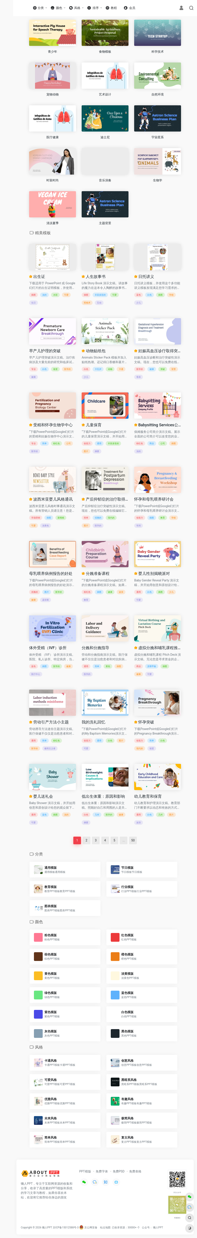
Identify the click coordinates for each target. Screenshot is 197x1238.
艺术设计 (105, 94)
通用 (99, 443)
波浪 (121, 592)
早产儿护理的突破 (45, 351)
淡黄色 (45, 525)
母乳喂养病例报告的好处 (50, 573)
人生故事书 (93, 276)
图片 (86, 451)
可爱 (66, 295)
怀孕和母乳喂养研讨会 (154, 499)
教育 (162, 518)
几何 (97, 814)
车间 (138, 525)
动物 (110, 369)
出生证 (37, 276)
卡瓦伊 (98, 369)
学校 (171, 295)
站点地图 (105, 1227)
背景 (173, 369)
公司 (68, 443)
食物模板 (105, 51)
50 (133, 840)
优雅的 (98, 518)
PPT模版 (85, 1171)
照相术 (87, 303)
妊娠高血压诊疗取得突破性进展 (157, 351)
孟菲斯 (45, 600)
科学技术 (157, 51)
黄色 (108, 666)
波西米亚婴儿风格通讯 (50, 499)
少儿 (138, 303)
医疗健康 (52, 137)
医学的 (67, 369)
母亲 (138, 377)
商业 (152, 443)
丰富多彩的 (100, 295)
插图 (33, 295)
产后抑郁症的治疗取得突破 (105, 499)
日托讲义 (144, 276)
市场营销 (35, 518)
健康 (33, 377)
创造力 (87, 443)
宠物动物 (52, 94)
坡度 (55, 369)
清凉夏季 (52, 223)
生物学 (157, 180)
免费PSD (119, 1171)
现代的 (111, 518)
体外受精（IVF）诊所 (48, 647)
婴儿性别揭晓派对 (152, 573)
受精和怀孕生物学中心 (50, 425)
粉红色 (56, 443)
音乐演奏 (105, 180)
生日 (33, 303)
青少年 (52, 51)
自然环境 (157, 94)
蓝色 (138, 295)
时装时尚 (52, 180)
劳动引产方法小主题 (49, 722)
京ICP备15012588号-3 (66, 1227)
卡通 (121, 369)
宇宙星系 (157, 137)
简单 (44, 443)
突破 (162, 369)
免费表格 (135, 1171)
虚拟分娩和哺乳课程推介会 (157, 647)
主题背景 (105, 223)
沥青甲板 (151, 666)
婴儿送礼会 (41, 796)
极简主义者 (49, 748)
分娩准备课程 (95, 573)
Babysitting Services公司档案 (157, 425)
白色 (149, 295)
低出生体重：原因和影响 (103, 796)
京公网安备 (88, 1227)
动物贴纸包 (93, 351)
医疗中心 (35, 674)
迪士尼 (105, 137)
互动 (99, 303)
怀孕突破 (144, 722)
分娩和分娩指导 (95, 647)
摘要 (97, 451)
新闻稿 (61, 518)
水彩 (55, 295)
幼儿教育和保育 (148, 796)
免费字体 (102, 1171)
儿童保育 (91, 425)
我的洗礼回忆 (93, 722)
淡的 (44, 295)
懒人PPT (158, 1227)
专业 (33, 369)
